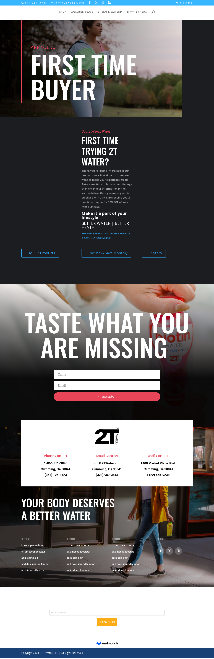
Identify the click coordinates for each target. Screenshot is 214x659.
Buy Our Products (40, 253)
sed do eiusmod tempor (35, 565)
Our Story (154, 253)
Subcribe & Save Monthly (106, 253)
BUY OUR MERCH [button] (101, 238)
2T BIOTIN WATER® (110, 12)
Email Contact (107, 457)
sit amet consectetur (33, 553)
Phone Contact (55, 457)
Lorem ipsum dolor (32, 546)
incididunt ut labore (32, 571)
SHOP (62, 12)
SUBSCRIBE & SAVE (82, 12)
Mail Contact (158, 457)
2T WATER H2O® (136, 12)
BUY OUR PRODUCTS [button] (94, 233)
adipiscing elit (29, 559)
